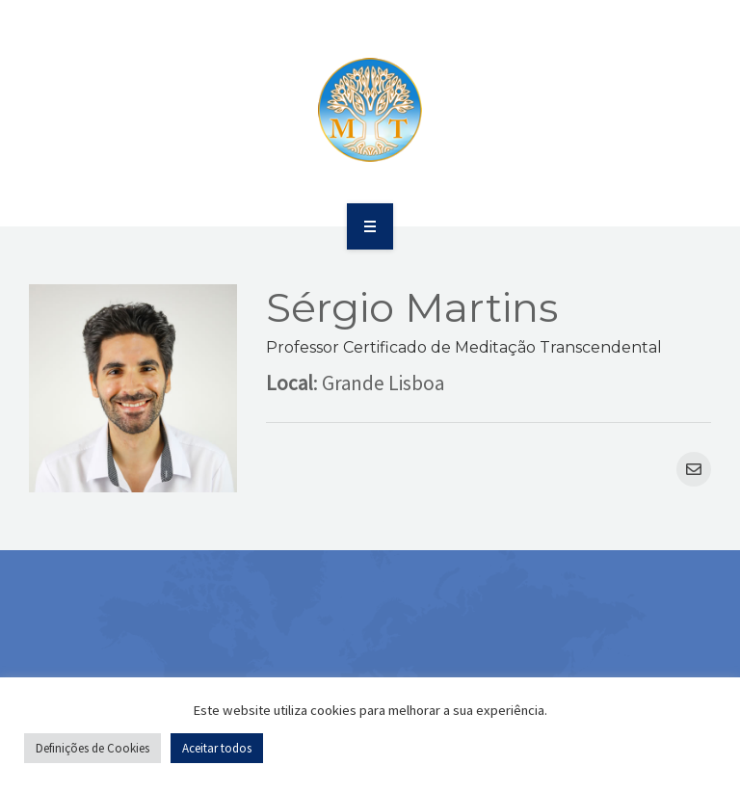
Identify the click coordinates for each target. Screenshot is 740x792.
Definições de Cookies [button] (92, 748)
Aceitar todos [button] (216, 748)
